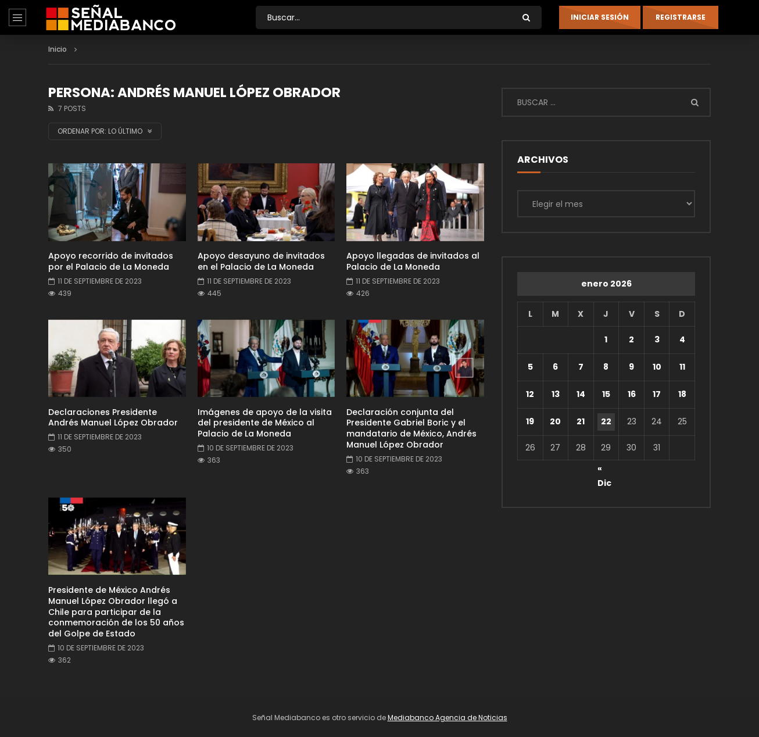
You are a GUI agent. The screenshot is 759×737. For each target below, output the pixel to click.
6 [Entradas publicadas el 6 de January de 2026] (555, 367)
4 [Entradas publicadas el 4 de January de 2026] (682, 339)
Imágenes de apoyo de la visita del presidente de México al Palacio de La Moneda (265, 423)
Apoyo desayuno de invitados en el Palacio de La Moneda (261, 261)
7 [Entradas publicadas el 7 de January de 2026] (580, 367)
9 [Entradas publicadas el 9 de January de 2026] (631, 367)
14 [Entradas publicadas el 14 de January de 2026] (581, 394)
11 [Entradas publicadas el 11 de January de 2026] (682, 367)
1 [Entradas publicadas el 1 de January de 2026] (605, 339)
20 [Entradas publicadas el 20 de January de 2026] (555, 421)
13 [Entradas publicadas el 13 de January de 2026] (556, 394)
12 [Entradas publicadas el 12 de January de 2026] (530, 394)
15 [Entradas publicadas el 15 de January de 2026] (606, 394)
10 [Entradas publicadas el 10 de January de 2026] (657, 367)
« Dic (604, 470)
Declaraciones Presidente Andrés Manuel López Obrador (113, 417)
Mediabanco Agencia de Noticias (447, 717)
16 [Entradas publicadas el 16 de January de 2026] (632, 394)
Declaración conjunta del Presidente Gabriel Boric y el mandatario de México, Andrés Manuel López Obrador (411, 428)
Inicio (57, 49)
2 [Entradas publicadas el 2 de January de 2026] (631, 339)
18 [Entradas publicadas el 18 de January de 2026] (682, 394)
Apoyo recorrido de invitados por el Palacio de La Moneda (110, 261)
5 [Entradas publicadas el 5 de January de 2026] (530, 367)
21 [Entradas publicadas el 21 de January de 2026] (581, 421)
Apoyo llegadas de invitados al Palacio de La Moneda (412, 261)
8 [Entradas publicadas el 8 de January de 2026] (605, 367)
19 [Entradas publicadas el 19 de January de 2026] (530, 421)
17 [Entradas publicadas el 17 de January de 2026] (657, 394)
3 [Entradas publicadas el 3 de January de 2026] (657, 339)
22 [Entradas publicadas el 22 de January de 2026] (606, 421)
